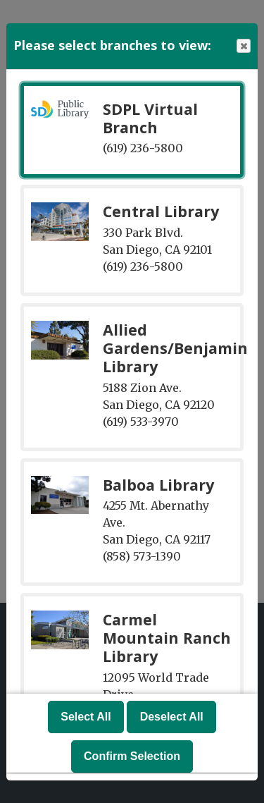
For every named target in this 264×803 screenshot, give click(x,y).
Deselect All (171, 717)
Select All (86, 717)
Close (243, 46)
